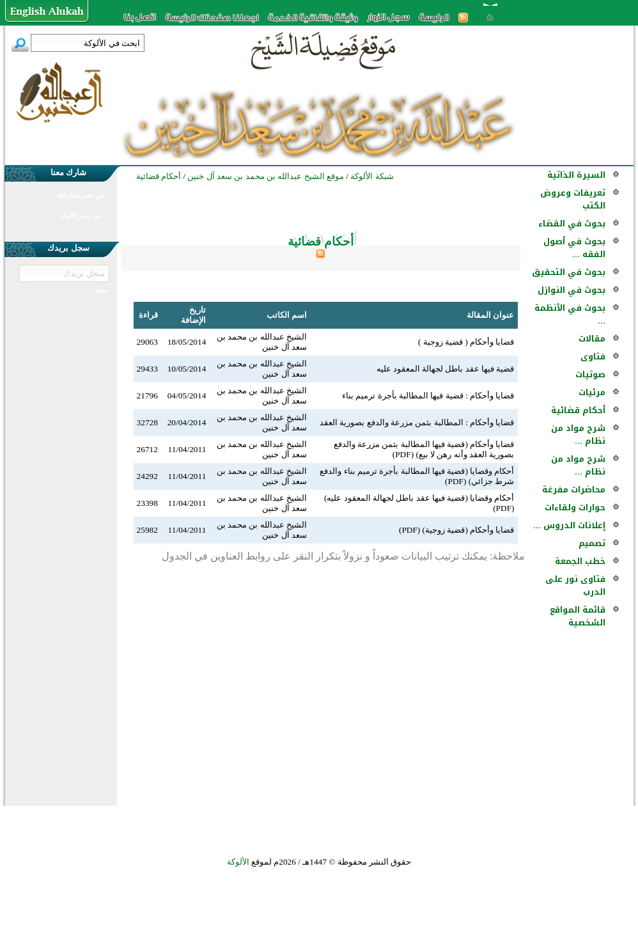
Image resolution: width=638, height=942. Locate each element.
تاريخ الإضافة (193, 315)
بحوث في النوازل (571, 290)
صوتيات (590, 374)
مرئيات (592, 392)
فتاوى (592, 357)
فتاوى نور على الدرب (575, 585)
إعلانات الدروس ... (569, 525)
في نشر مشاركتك (80, 195)
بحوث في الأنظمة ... (569, 314)
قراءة (148, 315)
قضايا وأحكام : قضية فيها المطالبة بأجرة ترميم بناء (428, 395)
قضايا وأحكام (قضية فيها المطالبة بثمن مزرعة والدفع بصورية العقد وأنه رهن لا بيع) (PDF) (424, 449)
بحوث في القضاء (571, 224)
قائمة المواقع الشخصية (577, 616)
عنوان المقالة (490, 315)
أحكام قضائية (578, 410)
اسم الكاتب (287, 315)
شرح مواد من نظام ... (578, 434)
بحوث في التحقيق (568, 272)
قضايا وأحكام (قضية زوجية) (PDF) (457, 530)
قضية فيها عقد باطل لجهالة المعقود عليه (446, 368)
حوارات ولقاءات (575, 507)
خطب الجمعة (580, 561)
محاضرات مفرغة (573, 490)
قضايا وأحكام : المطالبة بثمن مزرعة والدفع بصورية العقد (417, 422)
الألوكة (238, 862)
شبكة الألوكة (371, 176)
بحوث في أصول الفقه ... (574, 247)
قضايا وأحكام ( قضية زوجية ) (466, 342)
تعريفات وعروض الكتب (572, 199)
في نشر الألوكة (80, 215)
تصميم (592, 543)
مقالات (592, 339)
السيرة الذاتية (576, 175)
